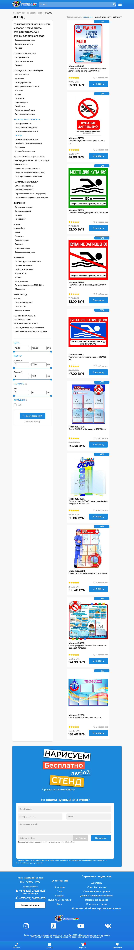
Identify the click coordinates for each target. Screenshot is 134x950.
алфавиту (106, 17)
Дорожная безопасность (26, 131)
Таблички (19, 203)
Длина (18, 360)
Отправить (101, 838)
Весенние (19, 236)
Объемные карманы (24, 186)
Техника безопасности (27, 119)
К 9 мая (18, 277)
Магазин (19, 90)
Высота (18, 372)
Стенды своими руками (96, 891)
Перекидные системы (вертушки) (30, 194)
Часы (17, 298)
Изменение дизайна (96, 900)
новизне (86, 17)
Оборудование (22, 320)
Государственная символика (28, 176)
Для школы (20, 306)
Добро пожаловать (24, 269)
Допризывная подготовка (29, 156)
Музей (18, 94)
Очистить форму (32, 421)
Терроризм (20, 147)
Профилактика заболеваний (28, 143)
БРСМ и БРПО (21, 74)
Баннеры (19, 257)
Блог (59, 904)
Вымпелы (19, 78)
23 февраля (20, 289)
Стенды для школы (25, 53)
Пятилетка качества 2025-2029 (29, 285)
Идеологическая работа (28, 28)
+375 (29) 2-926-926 (30, 890)
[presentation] (41, 850)
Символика (20, 164)
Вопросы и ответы (96, 904)
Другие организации (25, 114)
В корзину (98, 83)
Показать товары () (32, 416)
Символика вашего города (27, 168)
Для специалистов (24, 44)
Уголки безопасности (25, 151)
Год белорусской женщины (28, 261)
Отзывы (59, 895)
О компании (60, 880)
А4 (15, 388)
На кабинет (20, 219)
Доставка (96, 883)
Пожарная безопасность (26, 139)
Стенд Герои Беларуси (26, 32)
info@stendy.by (69, 842)
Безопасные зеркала (26, 324)
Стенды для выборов (25, 110)
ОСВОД (18, 135)
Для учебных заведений (26, 127)
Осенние (19, 244)
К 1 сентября (20, 273)
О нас (60, 891)
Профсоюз (20, 106)
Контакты (59, 887)
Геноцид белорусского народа (31, 160)
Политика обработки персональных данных (96, 908)
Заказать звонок (30, 905)
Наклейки (19, 228)
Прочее (18, 48)
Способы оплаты (96, 887)
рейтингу (117, 17)
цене (97, 17)
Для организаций (23, 123)
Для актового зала (23, 265)
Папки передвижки (24, 190)
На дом (18, 215)
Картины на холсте (24, 316)
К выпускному (21, 281)
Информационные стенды (27, 86)
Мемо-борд (20, 294)
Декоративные (22, 240)
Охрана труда (21, 102)
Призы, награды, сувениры (29, 327)
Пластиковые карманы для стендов (31, 197)
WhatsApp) (33, 893)
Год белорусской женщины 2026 (32, 24)
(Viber (24, 893)
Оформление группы (25, 40)
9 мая (17, 224)
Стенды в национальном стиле (29, 172)
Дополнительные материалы (96, 895)
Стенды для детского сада (29, 36)
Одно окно (20, 98)
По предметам (22, 57)
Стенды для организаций (28, 71)
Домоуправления (23, 82)
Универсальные (22, 248)
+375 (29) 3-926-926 (30, 898)
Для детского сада (23, 207)
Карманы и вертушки (26, 182)
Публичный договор (59, 900)
